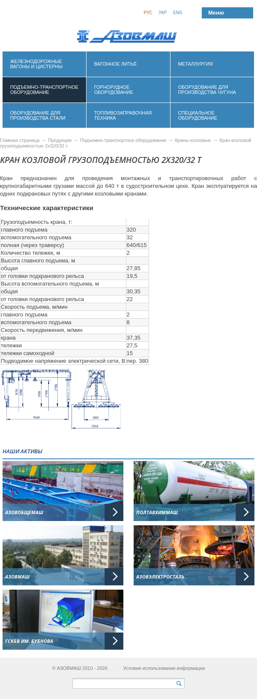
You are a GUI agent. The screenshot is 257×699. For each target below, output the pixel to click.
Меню (216, 12)
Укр (162, 12)
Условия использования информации (164, 668)
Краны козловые (193, 140)
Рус (147, 12)
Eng (177, 12)
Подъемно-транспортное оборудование (124, 140)
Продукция (60, 140)
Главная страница (19, 140)
